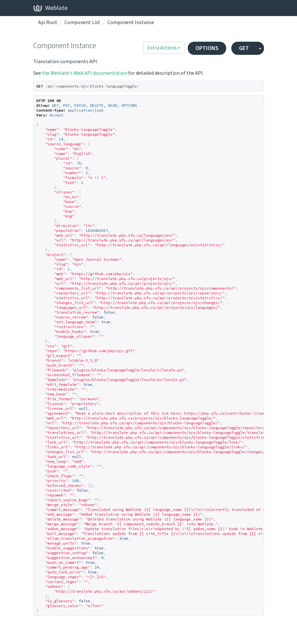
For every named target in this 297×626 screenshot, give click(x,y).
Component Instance (130, 22)
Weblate (50, 8)
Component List (82, 22)
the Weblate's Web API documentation (84, 73)
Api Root (47, 22)
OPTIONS (207, 48)
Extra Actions (163, 47)
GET (244, 48)
